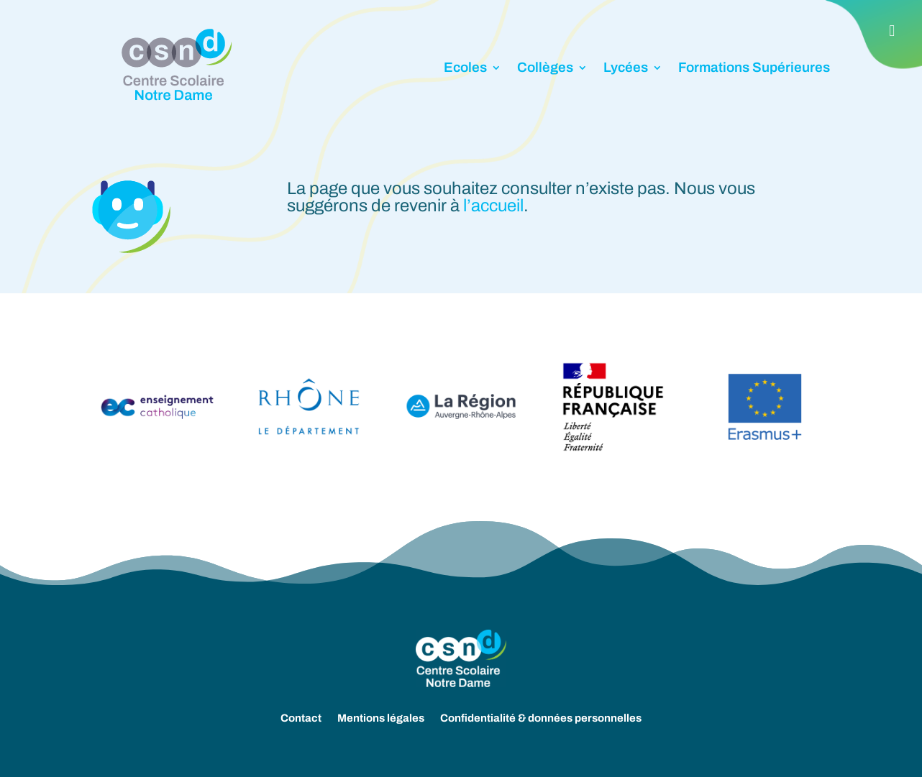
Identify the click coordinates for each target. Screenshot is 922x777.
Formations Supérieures (754, 67)
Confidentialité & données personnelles (541, 718)
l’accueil (493, 205)
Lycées (625, 67)
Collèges (545, 67)
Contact (300, 718)
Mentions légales (380, 718)
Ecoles (465, 67)
